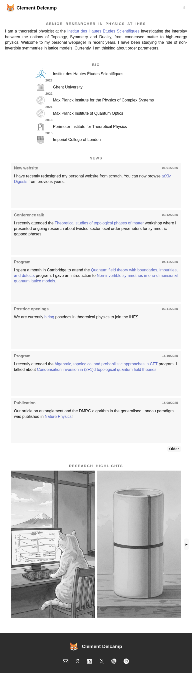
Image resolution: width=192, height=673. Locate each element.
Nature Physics (58, 416)
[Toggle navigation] (184, 8)
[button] (53, 544)
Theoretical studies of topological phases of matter (99, 223)
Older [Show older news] (174, 449)
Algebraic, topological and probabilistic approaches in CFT (106, 364)
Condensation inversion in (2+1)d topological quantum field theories (96, 369)
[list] (96, 544)
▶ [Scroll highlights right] (187, 544)
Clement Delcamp (31, 8)
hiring (49, 317)
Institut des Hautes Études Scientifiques (103, 31)
